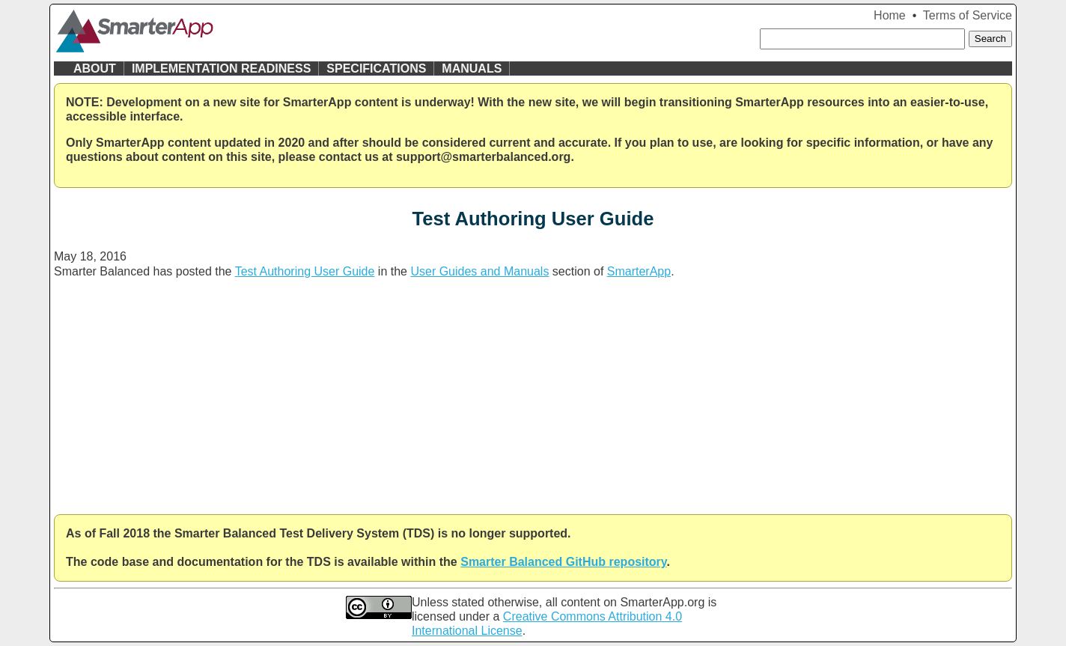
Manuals (472, 68)
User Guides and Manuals (479, 271)
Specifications (376, 68)
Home (890, 15)
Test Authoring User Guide (305, 271)
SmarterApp (639, 271)
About (94, 68)
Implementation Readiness (221, 68)
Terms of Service (967, 15)
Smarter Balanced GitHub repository (563, 561)
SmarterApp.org (662, 602)
